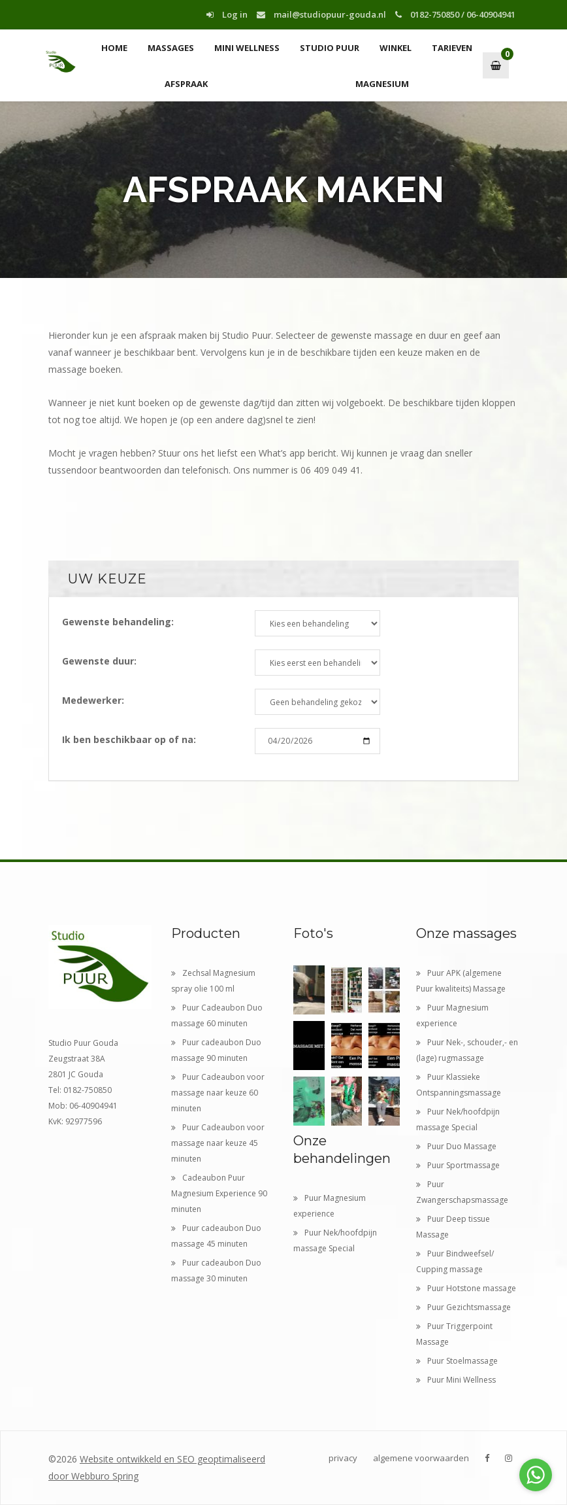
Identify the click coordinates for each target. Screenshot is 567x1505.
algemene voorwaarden (421, 1458)
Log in (227, 14)
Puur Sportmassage (458, 1165)
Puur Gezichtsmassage (463, 1307)
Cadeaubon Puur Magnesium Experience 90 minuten (219, 1193)
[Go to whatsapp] (535, 1475)
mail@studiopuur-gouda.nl (321, 14)
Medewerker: (93, 700)
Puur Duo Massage (456, 1146)
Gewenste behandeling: (118, 621)
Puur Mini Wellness (456, 1379)
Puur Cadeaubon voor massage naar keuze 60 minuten (218, 1092)
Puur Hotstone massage (466, 1288)
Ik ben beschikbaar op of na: (129, 739)
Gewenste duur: (99, 661)
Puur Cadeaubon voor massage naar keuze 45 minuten (218, 1143)
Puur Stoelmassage (457, 1360)
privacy (343, 1458)
